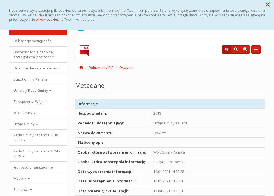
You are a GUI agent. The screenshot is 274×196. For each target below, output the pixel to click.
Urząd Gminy (25, 123)
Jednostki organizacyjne (33, 167)
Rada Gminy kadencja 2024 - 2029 (36, 153)
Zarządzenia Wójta (30, 101)
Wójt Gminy (24, 112)
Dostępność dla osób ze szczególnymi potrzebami (34, 54)
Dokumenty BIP (101, 67)
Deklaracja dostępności (32, 40)
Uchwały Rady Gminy (32, 90)
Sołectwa (22, 189)
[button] (267, 4)
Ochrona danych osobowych (37, 68)
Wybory (21, 178)
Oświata (126, 67)
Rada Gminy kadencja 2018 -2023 (35, 137)
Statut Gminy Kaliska (30, 79)
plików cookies (47, 19)
